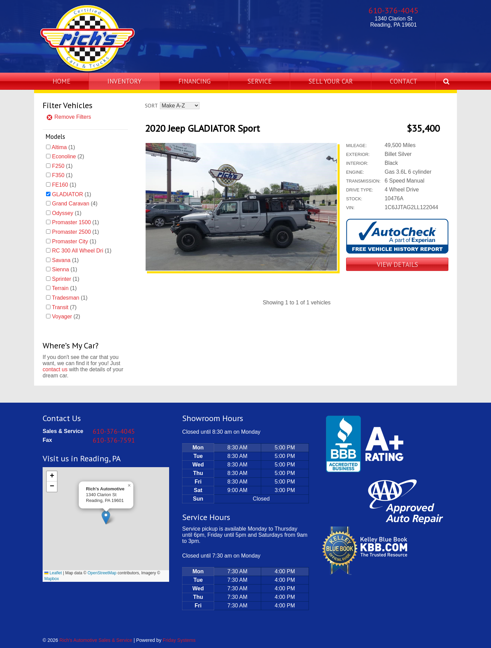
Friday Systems (179, 640)
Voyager (62, 316)
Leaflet (53, 573)
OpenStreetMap (102, 573)
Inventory (124, 81)
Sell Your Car (331, 81)
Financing (194, 81)
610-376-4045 (393, 10)
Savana (61, 260)
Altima (59, 147)
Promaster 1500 (71, 222)
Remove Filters (68, 117)
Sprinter (61, 279)
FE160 (60, 185)
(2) (68, 156)
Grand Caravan (70, 203)
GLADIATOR (67, 194)
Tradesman (65, 298)
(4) (74, 203)
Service (260, 81)
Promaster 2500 (71, 232)
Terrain (60, 288)
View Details (397, 264)
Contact (403, 81)
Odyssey (62, 213)
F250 (58, 166)
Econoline (64, 156)
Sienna (60, 269)
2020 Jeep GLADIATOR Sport (202, 128)
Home (62, 81)
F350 (58, 175)
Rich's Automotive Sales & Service (95, 640)
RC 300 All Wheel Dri (77, 251)
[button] (106, 517)
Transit (60, 307)
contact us (55, 369)
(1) (63, 147)
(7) (64, 307)
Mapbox (51, 578)
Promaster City (70, 241)
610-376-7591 (114, 440)
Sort (151, 105)
